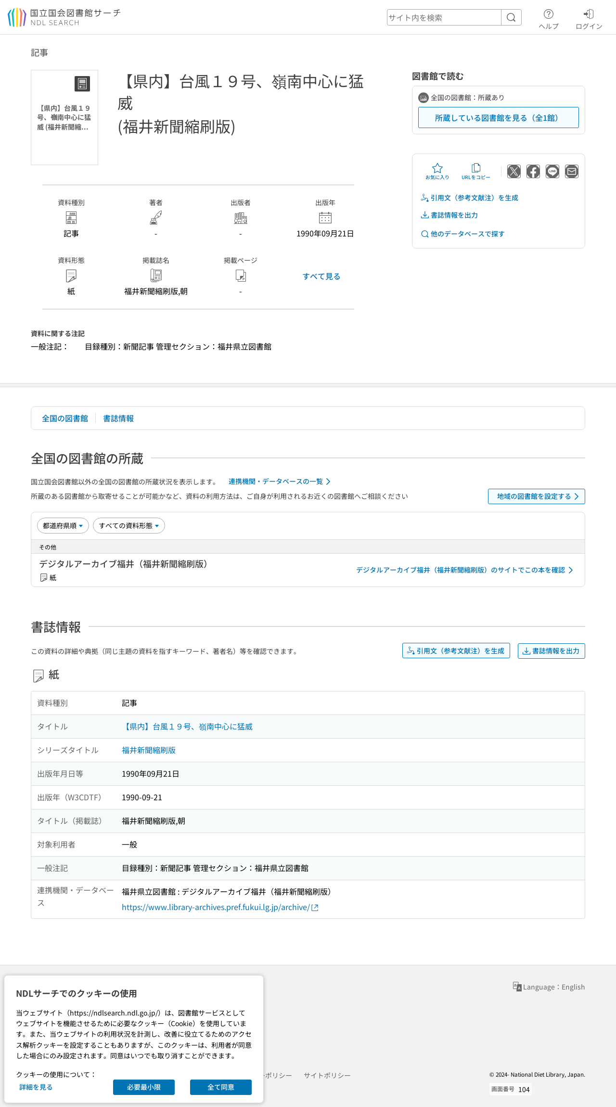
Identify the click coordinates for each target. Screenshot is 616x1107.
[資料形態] (129, 525)
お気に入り (437, 171)
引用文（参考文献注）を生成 (469, 198)
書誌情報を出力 (449, 215)
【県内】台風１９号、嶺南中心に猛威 (187, 726)
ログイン (589, 17)
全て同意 (220, 1087)
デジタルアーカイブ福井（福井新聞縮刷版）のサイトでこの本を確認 (466, 570)
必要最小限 (144, 1087)
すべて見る (321, 276)
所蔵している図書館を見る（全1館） (499, 117)
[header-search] (454, 17)
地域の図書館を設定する (539, 496)
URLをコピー (476, 171)
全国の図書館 (65, 418)
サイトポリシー (327, 1075)
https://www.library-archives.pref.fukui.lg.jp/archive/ (221, 907)
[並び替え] (63, 525)
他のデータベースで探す (462, 234)
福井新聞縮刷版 (149, 749)
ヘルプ (549, 17)
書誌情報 (118, 418)
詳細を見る (36, 1087)
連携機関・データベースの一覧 (281, 481)
